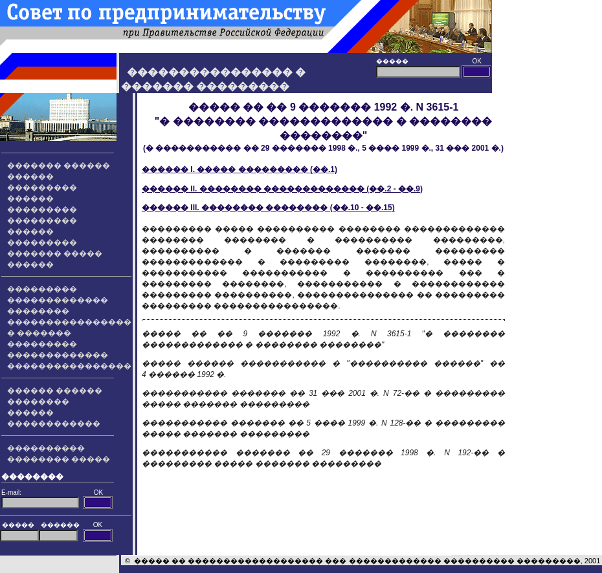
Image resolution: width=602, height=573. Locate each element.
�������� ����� (58, 459)
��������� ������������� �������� (57, 300)
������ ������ (54, 390)
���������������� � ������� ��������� (69, 333)
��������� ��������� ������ (42, 220)
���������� (46, 448)
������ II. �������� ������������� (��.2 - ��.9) (282, 188)
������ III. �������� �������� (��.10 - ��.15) (268, 207)
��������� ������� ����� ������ (54, 253)
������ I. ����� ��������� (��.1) (239, 169)
